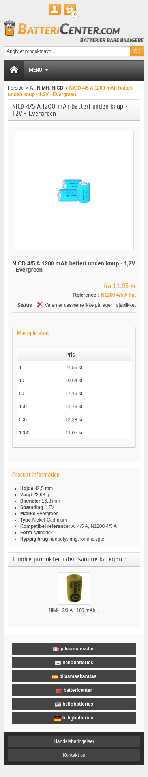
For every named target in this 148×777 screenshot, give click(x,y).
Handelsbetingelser (74, 741)
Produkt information (36, 474)
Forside (16, 88)
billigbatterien (73, 718)
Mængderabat (33, 333)
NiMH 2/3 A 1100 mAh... (74, 610)
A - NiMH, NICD (47, 88)
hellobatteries (74, 662)
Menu (38, 69)
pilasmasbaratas (74, 676)
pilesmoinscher (74, 648)
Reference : (86, 295)
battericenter (74, 690)
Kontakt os (74, 755)
